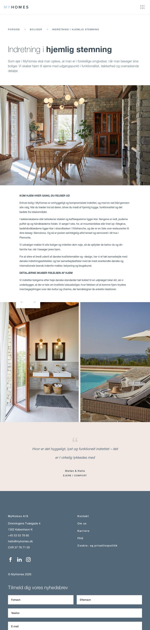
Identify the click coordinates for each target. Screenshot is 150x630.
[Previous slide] (22, 302)
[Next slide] (34, 302)
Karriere (83, 530)
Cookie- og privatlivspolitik (97, 545)
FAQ (80, 538)
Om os (82, 523)
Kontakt (83, 516)
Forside (14, 29)
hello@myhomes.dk (20, 541)
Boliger (36, 29)
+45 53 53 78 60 (18, 535)
